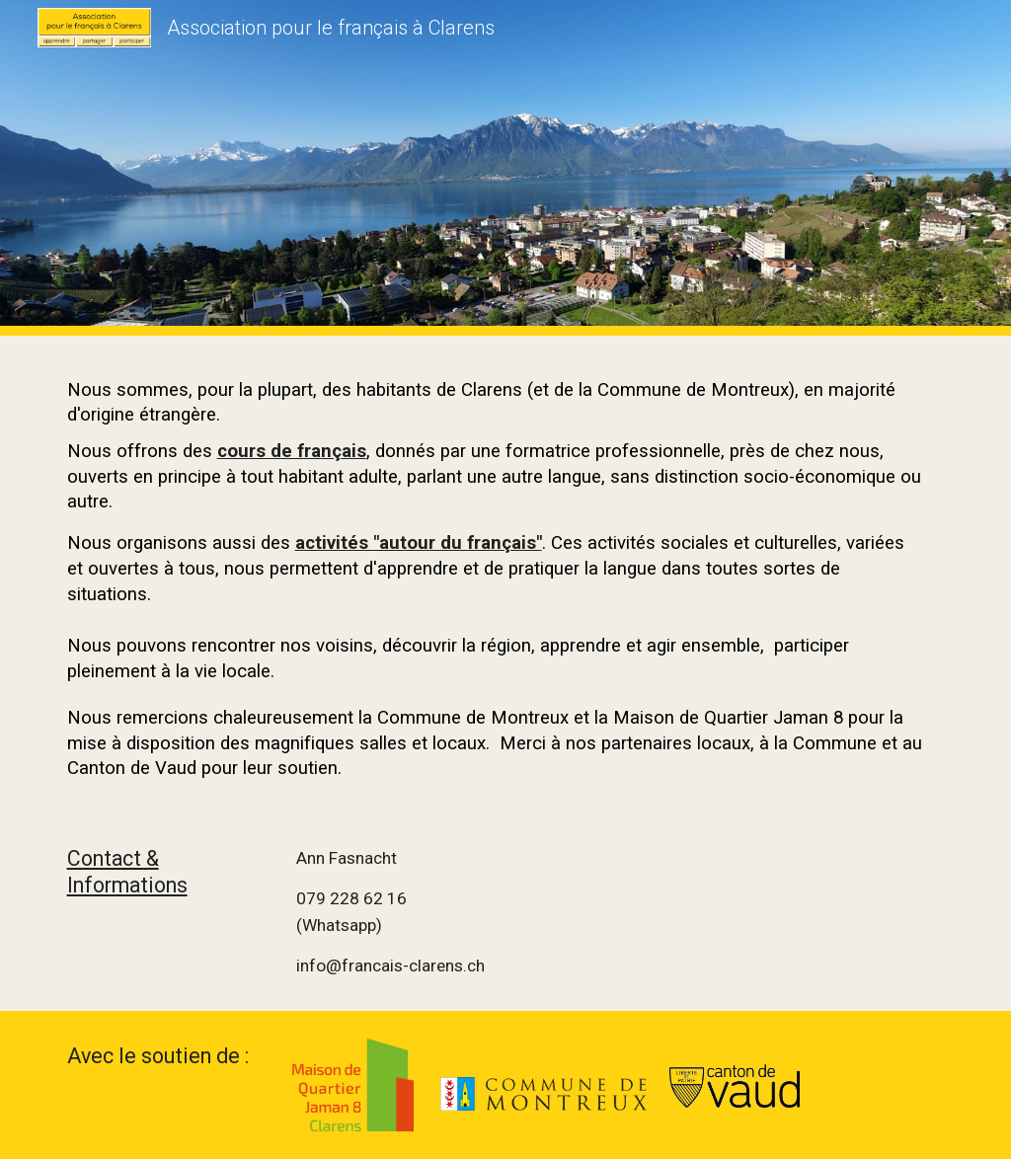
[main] (506, 574)
